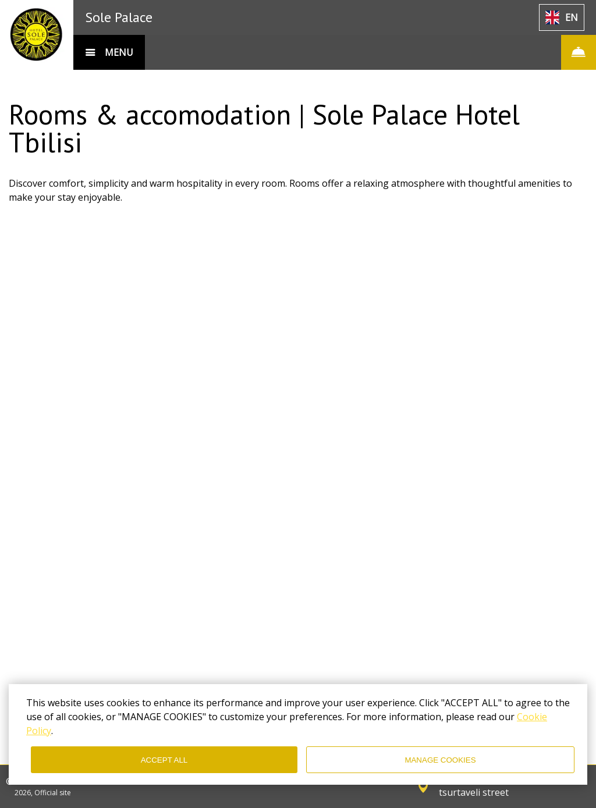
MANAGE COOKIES (440, 760)
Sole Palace (118, 17)
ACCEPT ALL (164, 760)
